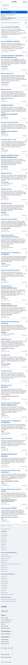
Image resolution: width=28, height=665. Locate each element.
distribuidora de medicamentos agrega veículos (10, 563)
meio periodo (3, 588)
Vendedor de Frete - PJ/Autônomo (10, 403)
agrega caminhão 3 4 (5, 558)
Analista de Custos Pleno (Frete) (10, 270)
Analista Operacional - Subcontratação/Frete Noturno (10, 235)
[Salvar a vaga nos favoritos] (26, 27)
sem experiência (4, 587)
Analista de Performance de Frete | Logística (11, 490)
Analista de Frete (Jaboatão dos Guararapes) (10, 322)
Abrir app (25, 2)
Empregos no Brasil (5, 628)
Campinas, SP (4, 549)
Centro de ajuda (4, 626)
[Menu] (2, 2)
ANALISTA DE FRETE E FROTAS (9, 155)
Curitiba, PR (3, 544)
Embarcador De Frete (7, 73)
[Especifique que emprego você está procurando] (14, 5)
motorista (3, 590)
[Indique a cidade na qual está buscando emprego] (14, 8)
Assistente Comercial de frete (9, 122)
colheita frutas (4, 579)
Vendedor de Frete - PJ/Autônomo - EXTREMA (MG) (11, 421)
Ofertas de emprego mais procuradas (8, 599)
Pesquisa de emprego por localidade (8, 601)
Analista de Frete (6, 304)
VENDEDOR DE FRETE (7, 105)
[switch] (26, 22)
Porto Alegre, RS (4, 535)
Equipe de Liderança (5, 622)
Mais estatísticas (6, 19)
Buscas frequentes (6, 528)
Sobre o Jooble (4, 617)
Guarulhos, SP (4, 547)
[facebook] (2, 648)
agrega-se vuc (4, 565)
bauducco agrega (4, 554)
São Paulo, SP (4, 533)
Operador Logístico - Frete (8, 139)
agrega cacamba (4, 560)
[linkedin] (11, 648)
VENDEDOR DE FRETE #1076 (9, 454)
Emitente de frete (6, 89)
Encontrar (14, 12)
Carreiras (3, 624)
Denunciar (24, 37)
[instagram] (5, 648)
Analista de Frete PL (7, 438)
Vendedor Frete (5, 355)
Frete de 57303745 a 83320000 (10, 27)
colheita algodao (4, 581)
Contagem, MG (4, 540)
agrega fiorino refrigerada (6, 556)
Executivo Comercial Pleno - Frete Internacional (10, 471)
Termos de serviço (5, 654)
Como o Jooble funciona (6, 620)
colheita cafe (4, 576)
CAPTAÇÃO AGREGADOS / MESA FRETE (12, 55)
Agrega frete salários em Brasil (7, 594)
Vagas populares (4, 639)
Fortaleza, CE (4, 537)
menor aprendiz (4, 592)
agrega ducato (4, 569)
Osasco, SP (3, 538)
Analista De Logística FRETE (9, 219)
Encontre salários (5, 641)
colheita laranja (4, 578)
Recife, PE (3, 546)
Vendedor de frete (6, 189)
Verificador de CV (5, 643)
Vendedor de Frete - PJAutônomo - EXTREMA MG (11, 253)
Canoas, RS (3, 542)
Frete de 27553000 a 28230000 (10, 41)
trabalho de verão (4, 583)
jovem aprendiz (4, 585)
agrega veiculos (4, 571)
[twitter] (8, 648)
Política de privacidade (6, 657)
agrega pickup (4, 562)
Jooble (9, 662)
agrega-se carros (4, 567)
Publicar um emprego (5, 633)
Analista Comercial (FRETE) (9, 508)
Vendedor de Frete (6, 173)
